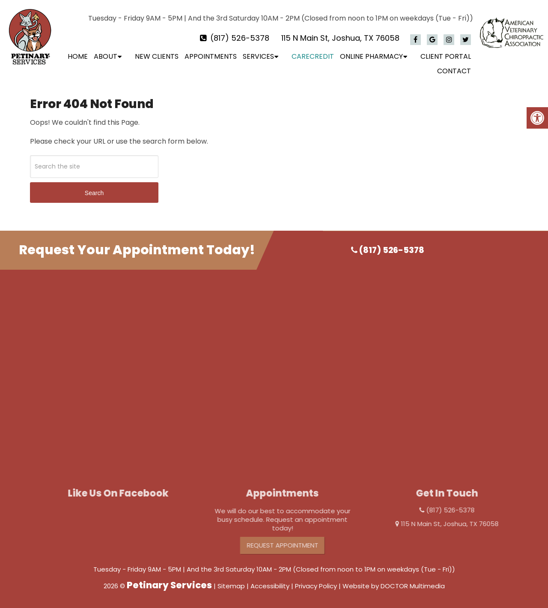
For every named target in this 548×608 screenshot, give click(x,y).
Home (78, 56)
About (105, 56)
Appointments (211, 56)
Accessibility (269, 585)
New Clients (157, 56)
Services (258, 56)
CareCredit (313, 56)
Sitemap (231, 585)
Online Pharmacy (371, 56)
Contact (454, 71)
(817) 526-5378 (239, 38)
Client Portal (445, 56)
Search (94, 193)
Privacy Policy (316, 585)
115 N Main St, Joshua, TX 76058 (340, 38)
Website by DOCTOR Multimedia (393, 585)
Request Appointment (295, 545)
